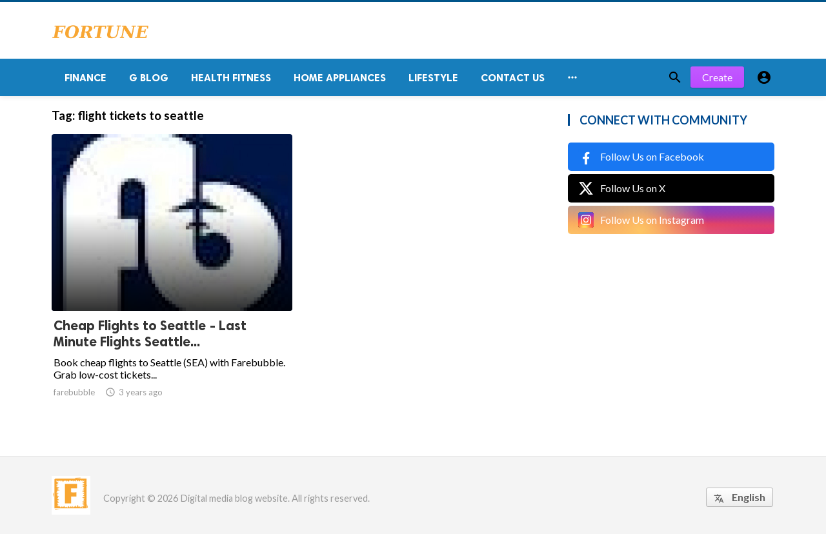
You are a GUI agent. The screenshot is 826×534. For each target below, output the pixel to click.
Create (717, 77)
